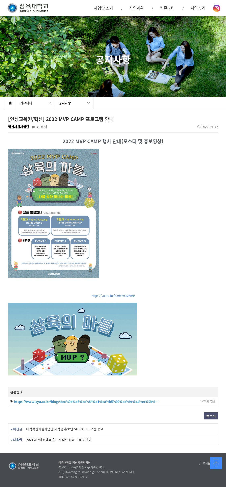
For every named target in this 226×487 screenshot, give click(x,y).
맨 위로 (216, 463)
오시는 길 (208, 463)
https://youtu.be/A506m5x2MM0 (113, 296)
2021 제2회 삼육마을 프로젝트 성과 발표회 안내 (58, 439)
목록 (211, 415)
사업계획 (136, 8)
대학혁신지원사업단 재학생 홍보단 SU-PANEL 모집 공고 (64, 429)
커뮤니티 (26, 102)
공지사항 (65, 102)
